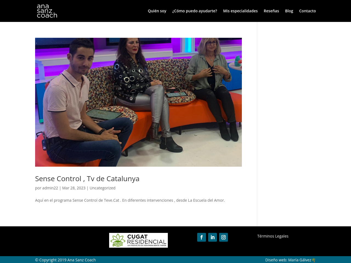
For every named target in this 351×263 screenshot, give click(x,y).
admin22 (50, 187)
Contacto (307, 11)
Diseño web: (276, 259)
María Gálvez (299, 259)
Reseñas (271, 11)
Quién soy (157, 11)
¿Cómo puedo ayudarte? (194, 11)
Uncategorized (102, 187)
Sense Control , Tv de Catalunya (87, 178)
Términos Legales (272, 236)
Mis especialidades (240, 11)
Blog (289, 11)
